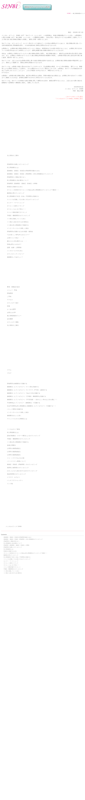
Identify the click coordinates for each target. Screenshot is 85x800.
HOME (69, 17)
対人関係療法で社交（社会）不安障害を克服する (23, 232)
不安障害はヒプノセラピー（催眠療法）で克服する (23, 439)
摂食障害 (10, 329)
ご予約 (9, 332)
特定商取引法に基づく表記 (11, 691)
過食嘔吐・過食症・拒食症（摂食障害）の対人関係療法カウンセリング (30, 210)
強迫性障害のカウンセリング (16, 510)
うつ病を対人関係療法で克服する (18, 261)
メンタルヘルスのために (15, 286)
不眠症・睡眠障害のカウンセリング (18, 251)
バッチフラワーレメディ (15, 516)
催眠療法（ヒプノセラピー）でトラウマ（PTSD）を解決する (27, 426)
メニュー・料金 (12, 326)
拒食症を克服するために (15, 222)
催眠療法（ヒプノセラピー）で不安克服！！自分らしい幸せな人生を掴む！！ (32, 435)
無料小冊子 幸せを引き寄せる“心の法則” (15, 645)
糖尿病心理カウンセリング (15, 229)
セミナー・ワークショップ (15, 238)
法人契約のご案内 (13, 191)
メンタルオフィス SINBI (14, 595)
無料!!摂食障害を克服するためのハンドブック (16, 647)
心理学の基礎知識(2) (14, 487)
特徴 (8, 342)
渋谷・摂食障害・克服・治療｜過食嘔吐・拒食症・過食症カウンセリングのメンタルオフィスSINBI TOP (42, 792)
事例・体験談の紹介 (13, 323)
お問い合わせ (7, 699)
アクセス (10, 335)
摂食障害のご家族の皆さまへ (16, 213)
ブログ (9, 409)
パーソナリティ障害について (16, 497)
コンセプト (7, 768)
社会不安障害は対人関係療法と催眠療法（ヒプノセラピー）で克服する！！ (31, 442)
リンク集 (10, 519)
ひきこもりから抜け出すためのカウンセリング (22, 507)
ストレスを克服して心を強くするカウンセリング (23, 235)
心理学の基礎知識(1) (14, 484)
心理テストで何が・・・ (10, 655)
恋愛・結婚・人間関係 (14, 283)
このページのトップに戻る (74, 100)
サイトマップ (7, 766)
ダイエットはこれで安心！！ (16, 245)
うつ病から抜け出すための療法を (18, 258)
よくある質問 (11, 345)
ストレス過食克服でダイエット (17, 248)
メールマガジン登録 (9, 775)
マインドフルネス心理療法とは (17, 455)
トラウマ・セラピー (13, 513)
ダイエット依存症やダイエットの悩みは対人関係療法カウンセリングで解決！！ (33, 226)
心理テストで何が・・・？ (15, 274)
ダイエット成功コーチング (15, 242)
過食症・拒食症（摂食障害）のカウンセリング (22, 500)
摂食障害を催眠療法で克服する (17, 419)
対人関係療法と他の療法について (18, 216)
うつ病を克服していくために (16, 254)
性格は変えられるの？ (14, 280)
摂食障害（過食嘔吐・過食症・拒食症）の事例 (22, 219)
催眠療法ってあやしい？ (15, 293)
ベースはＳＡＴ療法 (13, 465)
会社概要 (10, 355)
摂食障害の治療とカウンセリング (18, 200)
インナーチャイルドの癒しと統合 (18, 264)
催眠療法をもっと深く (14, 451)
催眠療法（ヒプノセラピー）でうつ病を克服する (23, 423)
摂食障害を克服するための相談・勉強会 (20, 267)
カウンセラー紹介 (13, 339)
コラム (9, 406)
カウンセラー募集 (13, 358)
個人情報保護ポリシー (14, 351)
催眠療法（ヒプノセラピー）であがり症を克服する (23, 429)
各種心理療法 (11, 481)
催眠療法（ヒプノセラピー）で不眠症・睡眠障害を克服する (26, 432)
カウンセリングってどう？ (15, 290)
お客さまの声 (11, 348)
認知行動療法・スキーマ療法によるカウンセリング (23, 471)
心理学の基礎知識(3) (14, 491)
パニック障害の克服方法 (15, 445)
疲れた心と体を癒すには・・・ (17, 277)
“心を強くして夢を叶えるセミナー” (18, 270)
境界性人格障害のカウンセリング (18, 503)
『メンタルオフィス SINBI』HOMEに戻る (69, 102)
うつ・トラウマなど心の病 (15, 494)
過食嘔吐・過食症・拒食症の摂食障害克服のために (23, 206)
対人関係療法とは (13, 203)
